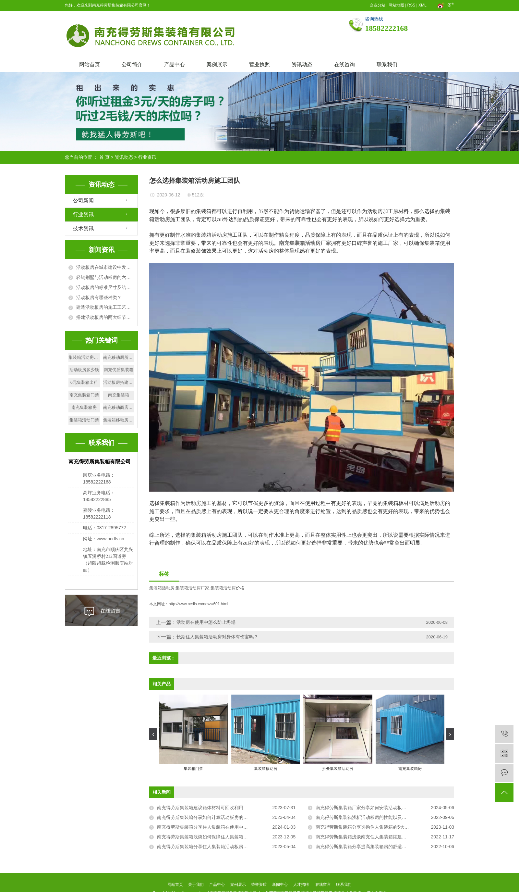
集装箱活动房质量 (84, 357)
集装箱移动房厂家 (119, 420)
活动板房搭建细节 (119, 382)
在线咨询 (344, 64)
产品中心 (174, 64)
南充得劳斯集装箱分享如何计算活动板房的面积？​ (207, 817)
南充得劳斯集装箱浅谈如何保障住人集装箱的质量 (207, 836)
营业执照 (259, 64)
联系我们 (387, 64)
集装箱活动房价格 (227, 587)
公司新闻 (83, 200)
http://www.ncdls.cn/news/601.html (198, 604)
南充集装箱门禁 (84, 395)
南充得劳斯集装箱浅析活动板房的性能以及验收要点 (368, 817)
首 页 (104, 157)
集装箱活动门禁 (84, 420)
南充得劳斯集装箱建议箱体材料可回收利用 (200, 807)
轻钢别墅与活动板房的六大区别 (105, 277)
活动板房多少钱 (84, 369)
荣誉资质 (259, 884)
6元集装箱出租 (84, 382)
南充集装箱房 (84, 407)
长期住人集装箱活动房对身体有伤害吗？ (217, 636)
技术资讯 (83, 228)
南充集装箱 (118, 395)
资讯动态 (302, 64)
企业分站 (377, 5)
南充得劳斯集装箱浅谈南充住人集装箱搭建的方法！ (368, 836)
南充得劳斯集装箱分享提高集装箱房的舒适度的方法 (368, 846)
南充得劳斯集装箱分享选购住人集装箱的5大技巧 (365, 827)
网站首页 (89, 64)
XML (422, 5)
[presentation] (153, 734)
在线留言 (323, 884)
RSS (411, 5)
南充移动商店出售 (119, 407)
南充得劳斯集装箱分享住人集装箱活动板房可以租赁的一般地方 (220, 846)
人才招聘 (301, 884)
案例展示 (217, 64)
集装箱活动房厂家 (192, 587)
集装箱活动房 (162, 587)
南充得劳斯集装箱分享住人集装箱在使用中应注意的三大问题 (218, 827)
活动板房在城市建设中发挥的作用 (105, 267)
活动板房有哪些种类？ (99, 297)
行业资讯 (147, 157)
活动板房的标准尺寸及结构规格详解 (105, 287)
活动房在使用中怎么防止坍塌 (205, 622)
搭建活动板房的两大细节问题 (105, 317)
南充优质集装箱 (118, 369)
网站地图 (396, 5)
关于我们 (196, 884)
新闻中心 (280, 884)
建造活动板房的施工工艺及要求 (105, 307)
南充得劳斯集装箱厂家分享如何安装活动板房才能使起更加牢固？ (381, 807)
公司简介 (132, 64)
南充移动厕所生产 (119, 357)
